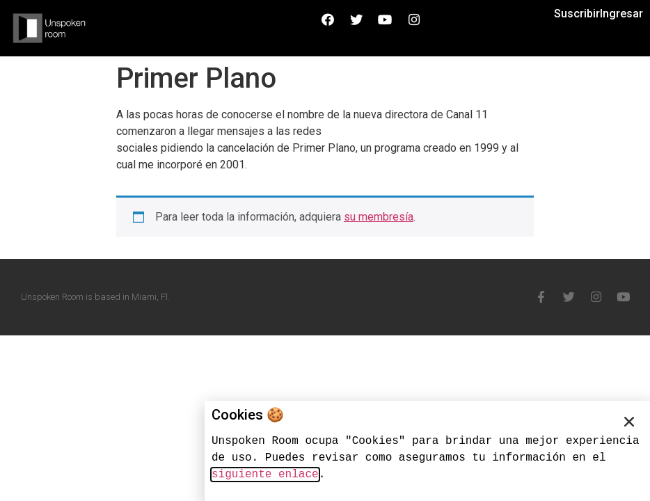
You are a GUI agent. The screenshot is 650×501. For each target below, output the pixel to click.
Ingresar (621, 13)
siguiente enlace (265, 474)
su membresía (378, 216)
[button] (629, 422)
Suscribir (577, 13)
